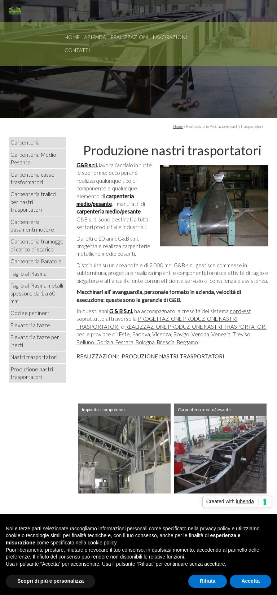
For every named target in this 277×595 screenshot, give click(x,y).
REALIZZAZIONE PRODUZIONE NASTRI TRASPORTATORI (196, 326)
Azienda (95, 37)
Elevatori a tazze (30, 325)
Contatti (77, 50)
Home (72, 37)
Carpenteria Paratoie (36, 261)
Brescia (166, 342)
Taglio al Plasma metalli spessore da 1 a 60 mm (36, 293)
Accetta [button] (250, 581)
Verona (200, 334)
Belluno (85, 342)
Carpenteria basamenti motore (32, 226)
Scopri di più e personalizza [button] (50, 581)
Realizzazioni (129, 37)
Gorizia (104, 342)
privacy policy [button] (215, 528)
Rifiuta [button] (208, 581)
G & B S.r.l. (121, 311)
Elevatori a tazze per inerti (34, 341)
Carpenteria (25, 142)
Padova (141, 334)
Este (124, 334)
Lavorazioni (170, 37)
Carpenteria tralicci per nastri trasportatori (33, 202)
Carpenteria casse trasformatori (32, 178)
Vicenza (161, 334)
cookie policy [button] (102, 543)
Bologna (145, 342)
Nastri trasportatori (33, 357)
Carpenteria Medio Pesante (33, 158)
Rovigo (181, 334)
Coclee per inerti (30, 313)
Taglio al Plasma (28, 273)
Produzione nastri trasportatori (31, 373)
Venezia (220, 334)
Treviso (241, 334)
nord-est (240, 311)
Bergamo (187, 342)
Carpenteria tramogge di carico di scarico (36, 245)
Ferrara (124, 342)
